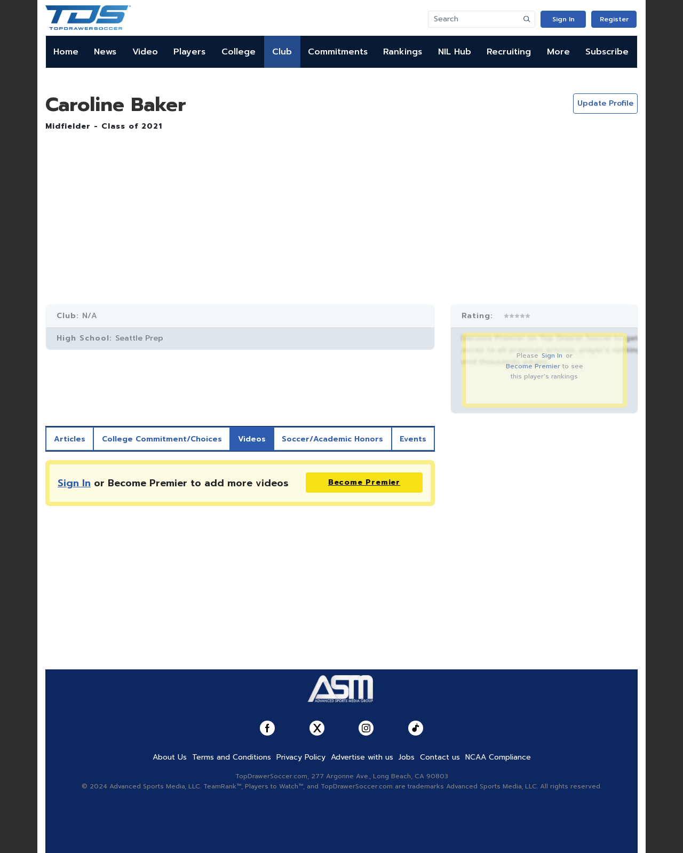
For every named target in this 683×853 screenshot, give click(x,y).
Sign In (563, 19)
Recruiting (509, 51)
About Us (170, 757)
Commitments (338, 51)
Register (614, 19)
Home (65, 51)
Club (282, 51)
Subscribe (607, 51)
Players (189, 51)
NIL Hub (454, 51)
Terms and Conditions (231, 757)
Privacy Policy (300, 757)
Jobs (407, 757)
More (558, 51)
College (238, 51)
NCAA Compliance (498, 757)
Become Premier (533, 366)
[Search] (474, 19)
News (105, 51)
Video (145, 51)
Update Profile (605, 103)
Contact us (440, 757)
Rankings (402, 51)
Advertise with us (362, 757)
